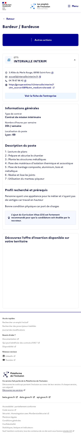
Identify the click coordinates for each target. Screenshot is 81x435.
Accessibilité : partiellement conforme (19, 406)
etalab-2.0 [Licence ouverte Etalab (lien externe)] (67, 431)
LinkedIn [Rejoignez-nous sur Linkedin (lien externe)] (7, 356)
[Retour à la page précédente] (9, 19)
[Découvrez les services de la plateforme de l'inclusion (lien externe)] (13, 374)
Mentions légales (9, 417)
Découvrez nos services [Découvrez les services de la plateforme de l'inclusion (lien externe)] (12, 390)
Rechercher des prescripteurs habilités (19, 326)
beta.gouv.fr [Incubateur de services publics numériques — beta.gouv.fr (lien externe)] (8, 397)
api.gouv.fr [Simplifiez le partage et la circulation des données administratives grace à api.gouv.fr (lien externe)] (42, 397)
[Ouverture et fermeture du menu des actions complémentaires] (40, 40)
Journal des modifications (13, 330)
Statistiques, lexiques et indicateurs (17, 427)
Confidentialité (9, 424)
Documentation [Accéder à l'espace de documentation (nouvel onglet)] (9, 339)
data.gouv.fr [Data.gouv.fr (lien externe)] (26, 397)
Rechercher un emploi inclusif (15, 322)
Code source (8, 410)
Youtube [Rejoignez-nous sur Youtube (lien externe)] (7, 360)
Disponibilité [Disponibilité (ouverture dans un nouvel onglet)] (8, 346)
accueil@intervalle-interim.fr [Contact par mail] (23, 76)
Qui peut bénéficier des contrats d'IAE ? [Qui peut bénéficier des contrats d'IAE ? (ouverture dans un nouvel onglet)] (19, 342)
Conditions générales (11, 420)
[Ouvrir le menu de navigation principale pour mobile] (72, 6)
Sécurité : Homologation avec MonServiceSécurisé (24, 413)
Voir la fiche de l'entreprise (40, 96)
